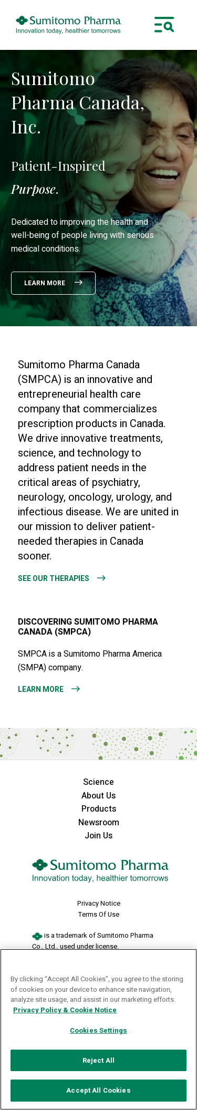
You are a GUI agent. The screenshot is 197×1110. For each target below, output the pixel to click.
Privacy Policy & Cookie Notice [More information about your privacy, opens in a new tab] (65, 1010)
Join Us (98, 835)
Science (98, 782)
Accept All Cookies (98, 1090)
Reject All (98, 1060)
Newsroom (98, 822)
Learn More (45, 283)
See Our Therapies (53, 578)
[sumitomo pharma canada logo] (68, 25)
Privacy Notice (98, 903)
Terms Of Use (98, 914)
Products (98, 809)
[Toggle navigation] (164, 24)
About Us (98, 796)
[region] (98, 1029)
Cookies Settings (98, 1030)
